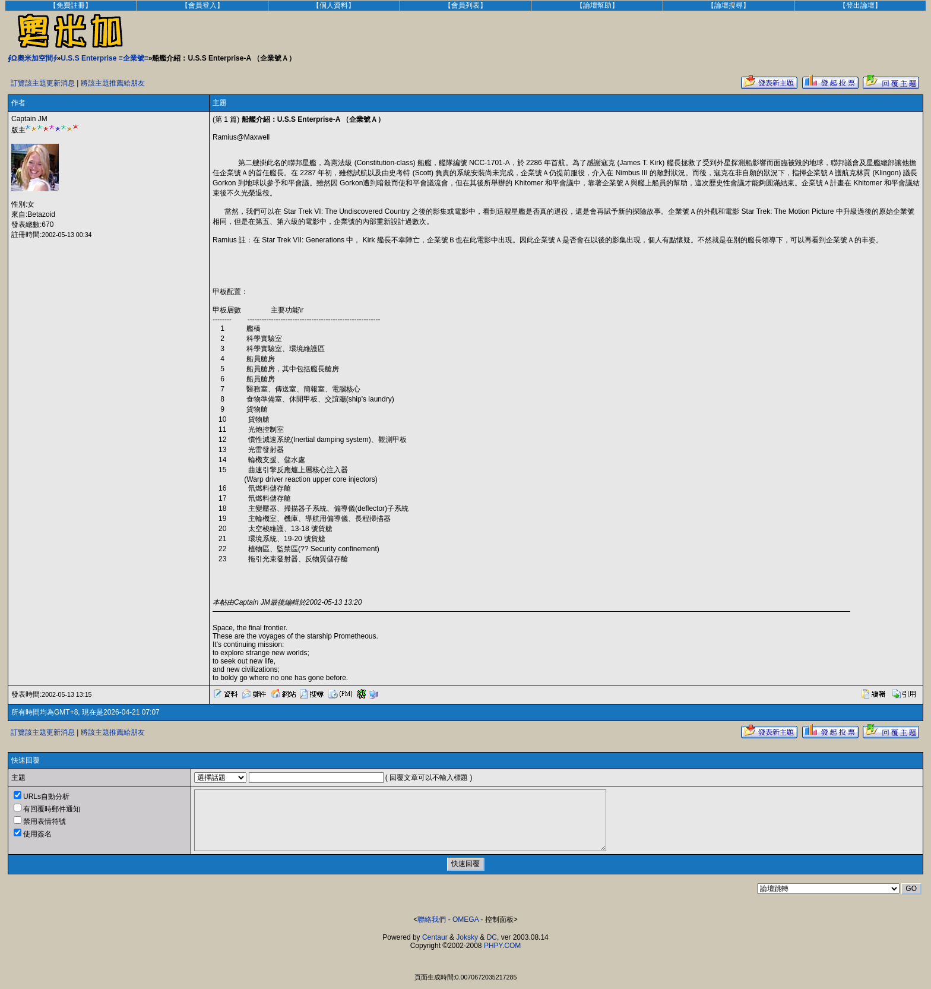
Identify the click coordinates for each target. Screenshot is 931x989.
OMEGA (465, 919)
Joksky (467, 937)
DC (492, 937)
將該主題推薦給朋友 (113, 83)
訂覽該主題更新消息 (43, 83)
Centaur (435, 937)
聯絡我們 (431, 919)
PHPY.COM (502, 945)
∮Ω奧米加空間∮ (32, 58)
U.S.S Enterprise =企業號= (104, 58)
